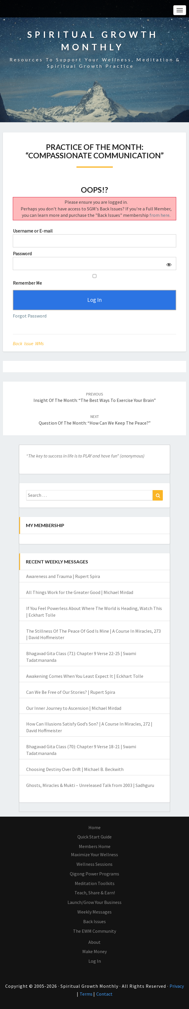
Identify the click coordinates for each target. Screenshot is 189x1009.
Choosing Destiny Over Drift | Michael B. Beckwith (75, 769)
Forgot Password (30, 316)
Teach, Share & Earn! (94, 892)
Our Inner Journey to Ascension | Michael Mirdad (73, 708)
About (94, 942)
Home (94, 827)
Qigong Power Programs (94, 874)
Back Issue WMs (28, 343)
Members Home (94, 846)
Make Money (94, 951)
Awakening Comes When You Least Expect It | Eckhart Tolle (84, 676)
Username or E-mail (33, 231)
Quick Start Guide (94, 837)
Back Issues (94, 921)
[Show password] (168, 263)
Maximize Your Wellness (94, 854)
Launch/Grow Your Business (94, 902)
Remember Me (94, 280)
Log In (94, 961)
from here (159, 215)
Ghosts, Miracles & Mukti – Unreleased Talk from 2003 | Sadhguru (90, 785)
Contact (104, 994)
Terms (86, 994)
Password (22, 253)
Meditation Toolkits (95, 883)
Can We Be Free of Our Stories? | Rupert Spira (70, 692)
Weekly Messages (94, 912)
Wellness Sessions (94, 864)
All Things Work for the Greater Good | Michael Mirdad (79, 592)
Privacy (177, 986)
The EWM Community (94, 931)
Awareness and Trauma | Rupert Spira (63, 576)
